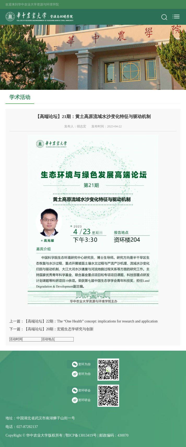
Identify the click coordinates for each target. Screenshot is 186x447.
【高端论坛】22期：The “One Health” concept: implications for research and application (91, 321)
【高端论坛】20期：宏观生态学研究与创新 (59, 329)
